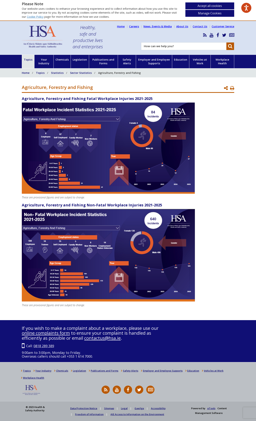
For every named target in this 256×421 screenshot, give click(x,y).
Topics (28, 59)
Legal (124, 408)
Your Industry (43, 61)
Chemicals (62, 59)
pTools (211, 408)
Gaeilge (139, 408)
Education (180, 59)
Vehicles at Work (200, 61)
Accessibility (158, 408)
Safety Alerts (127, 61)
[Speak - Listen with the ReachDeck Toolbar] (246, 8)
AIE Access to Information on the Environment (137, 414)
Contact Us (200, 26)
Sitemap (109, 408)
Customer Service (223, 26)
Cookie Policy (35, 16)
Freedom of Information (89, 414)
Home (121, 26)
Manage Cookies (210, 13)
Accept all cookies (209, 6)
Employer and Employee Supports (154, 61)
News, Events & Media (157, 26)
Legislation (80, 59)
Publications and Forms (103, 61)
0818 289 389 (44, 346)
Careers (134, 26)
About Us (182, 26)
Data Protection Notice (83, 408)
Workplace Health (222, 61)
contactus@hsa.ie (102, 338)
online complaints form (46, 333)
